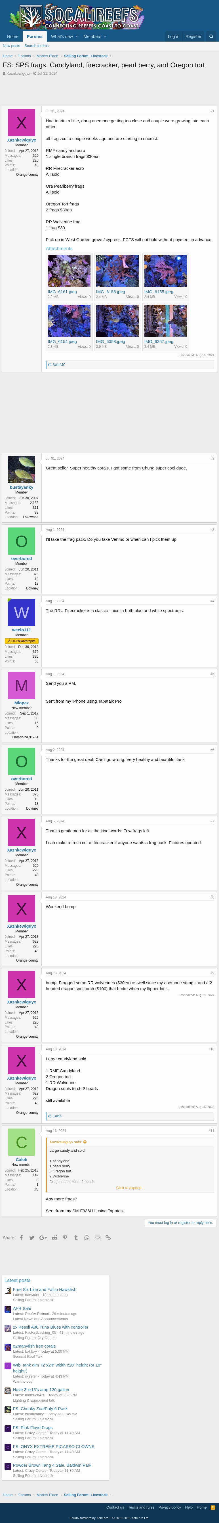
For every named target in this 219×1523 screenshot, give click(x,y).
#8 (211, 903)
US (37, 1195)
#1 (211, 111)
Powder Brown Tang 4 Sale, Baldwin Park (53, 1471)
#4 (211, 607)
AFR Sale (23, 1314)
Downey (34, 594)
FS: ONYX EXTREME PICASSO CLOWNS (55, 1452)
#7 (211, 827)
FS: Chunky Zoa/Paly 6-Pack (41, 1414)
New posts (11, 46)
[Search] (211, 36)
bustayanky (23, 493)
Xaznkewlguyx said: (67, 1148)
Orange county (28, 175)
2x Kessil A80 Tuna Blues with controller (52, 1333)
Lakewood (32, 523)
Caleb (23, 1165)
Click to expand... (130, 1194)
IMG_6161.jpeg (63, 297)
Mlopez (23, 708)
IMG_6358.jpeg (112, 347)
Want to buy (24, 1387)
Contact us (115, 1507)
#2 (211, 464)
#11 (210, 1137)
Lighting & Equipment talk (35, 1406)
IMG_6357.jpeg (160, 347)
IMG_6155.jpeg (160, 297)
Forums (35, 36)
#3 (211, 536)
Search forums (37, 46)
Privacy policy (170, 1507)
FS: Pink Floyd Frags (34, 1433)
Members (93, 36)
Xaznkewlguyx (18, 73)
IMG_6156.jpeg (112, 297)
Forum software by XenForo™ (109, 1518)
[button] (76, 36)
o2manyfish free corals (35, 1352)
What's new (62, 36)
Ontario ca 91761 (27, 743)
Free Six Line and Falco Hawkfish (46, 1295)
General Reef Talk (29, 1362)
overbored (22, 564)
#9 (211, 979)
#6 (211, 756)
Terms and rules (141, 1507)
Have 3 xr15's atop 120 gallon (42, 1395)
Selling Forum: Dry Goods (35, 1344)
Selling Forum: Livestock (34, 1306)
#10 (210, 1055)
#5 (211, 680)
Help (189, 1507)
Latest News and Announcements (42, 1325)
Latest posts (19, 1286)
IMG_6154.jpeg (63, 347)
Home (12, 36)
